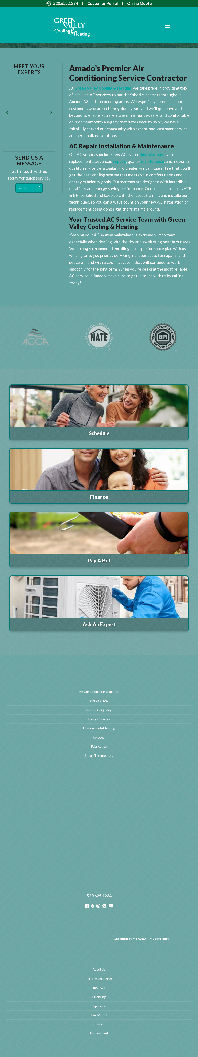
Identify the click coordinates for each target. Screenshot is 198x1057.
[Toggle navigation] (167, 27)
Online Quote (139, 3)
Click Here (27, 187)
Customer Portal (102, 3)
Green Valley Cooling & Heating (102, 88)
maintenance (152, 161)
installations (152, 154)
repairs (119, 161)
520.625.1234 (65, 3)
